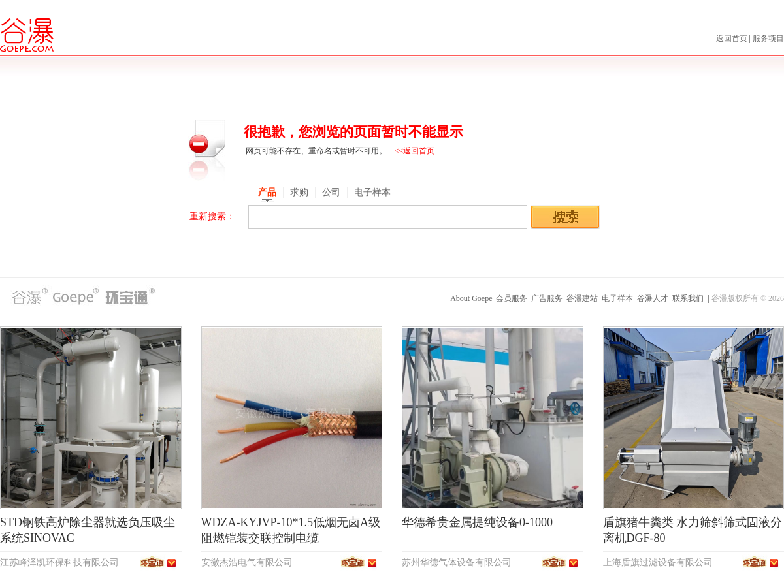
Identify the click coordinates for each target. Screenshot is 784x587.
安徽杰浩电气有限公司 (247, 562)
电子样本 (617, 298)
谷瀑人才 (652, 298)
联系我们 (688, 298)
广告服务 (547, 298)
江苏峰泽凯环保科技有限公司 (59, 562)
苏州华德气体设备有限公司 (457, 562)
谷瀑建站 (582, 298)
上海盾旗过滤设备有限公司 (658, 562)
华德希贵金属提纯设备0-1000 (477, 522)
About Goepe (471, 298)
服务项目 (768, 38)
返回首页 (732, 38)
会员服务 (511, 298)
